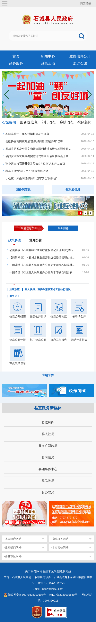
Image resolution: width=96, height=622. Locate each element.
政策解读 (14, 241)
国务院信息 (29, 122)
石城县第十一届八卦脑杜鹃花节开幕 (27, 133)
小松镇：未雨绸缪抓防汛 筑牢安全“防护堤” (31, 178)
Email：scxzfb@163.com (48, 588)
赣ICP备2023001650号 (63, 594)
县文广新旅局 (48, 445)
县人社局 (48, 434)
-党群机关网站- (60, 538)
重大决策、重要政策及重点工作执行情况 (48, 289)
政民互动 (48, 63)
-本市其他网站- (60, 547)
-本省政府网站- (13, 538)
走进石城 (80, 63)
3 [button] (90, 212)
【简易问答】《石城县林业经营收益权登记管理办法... (42, 257)
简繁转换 (85, 3)
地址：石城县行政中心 (51, 583)
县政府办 (48, 422)
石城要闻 (9, 122)
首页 (16, 56)
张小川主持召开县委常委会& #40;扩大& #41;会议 (35, 163)
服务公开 (14, 296)
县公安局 (48, 492)
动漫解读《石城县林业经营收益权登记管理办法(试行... (42, 250)
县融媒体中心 (48, 469)
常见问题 (53, 571)
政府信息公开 (80, 56)
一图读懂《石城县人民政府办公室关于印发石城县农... (42, 272)
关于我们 (30, 571)
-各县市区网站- (13, 556)
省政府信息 (72, 189)
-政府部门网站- (13, 547)
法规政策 (14, 289)
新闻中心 (48, 56)
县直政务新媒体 (48, 408)
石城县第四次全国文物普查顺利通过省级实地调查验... (38, 148)
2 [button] (85, 212)
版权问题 (65, 571)
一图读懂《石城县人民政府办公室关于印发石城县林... (42, 264)
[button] (89, 94)
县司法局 (48, 457)
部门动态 (48, 122)
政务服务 (16, 63)
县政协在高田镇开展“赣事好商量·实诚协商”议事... (35, 141)
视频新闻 (84, 122)
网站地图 (42, 571)
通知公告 (35, 240)
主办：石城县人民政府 (19, 577)
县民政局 (48, 480)
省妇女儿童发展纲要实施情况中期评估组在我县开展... (38, 156)
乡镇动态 (66, 122)
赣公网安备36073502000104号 (27, 594)
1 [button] (80, 212)
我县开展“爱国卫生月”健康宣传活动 (26, 171)
